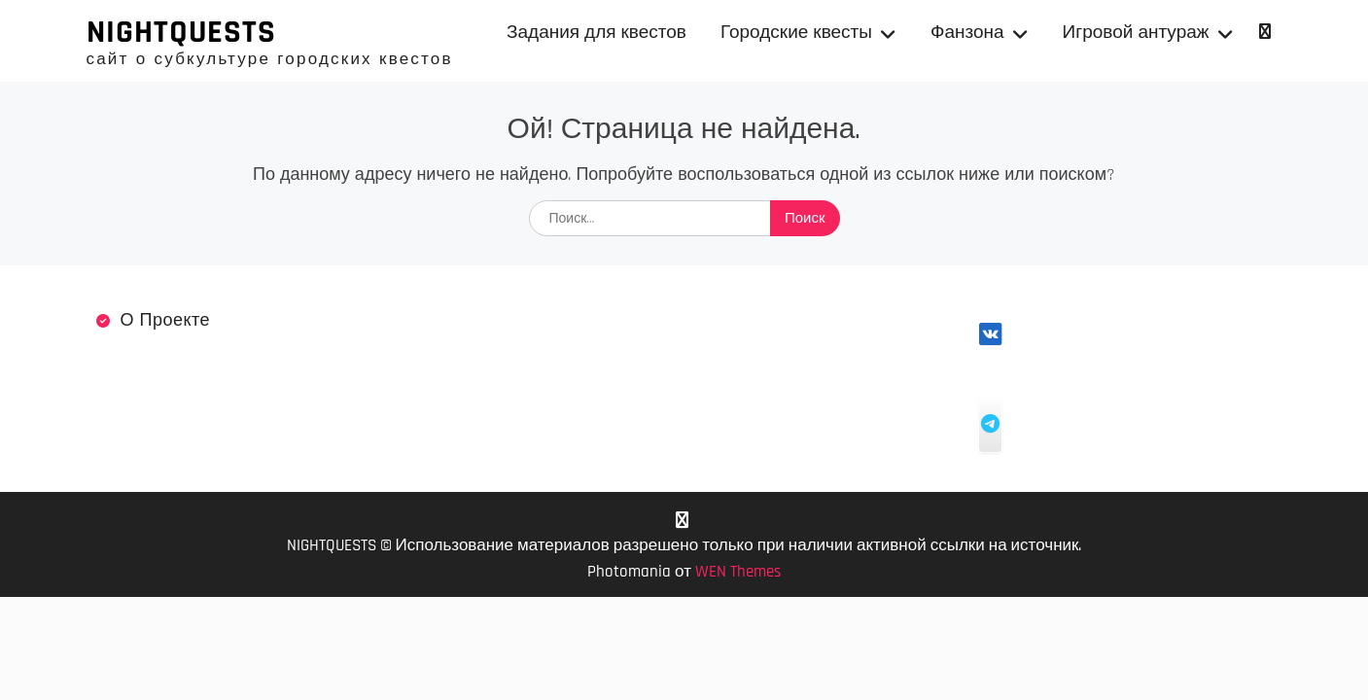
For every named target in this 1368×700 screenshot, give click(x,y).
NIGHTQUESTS (181, 32)
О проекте (166, 320)
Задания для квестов (596, 32)
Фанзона (967, 32)
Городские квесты (796, 32)
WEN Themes (738, 571)
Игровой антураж (1136, 32)
